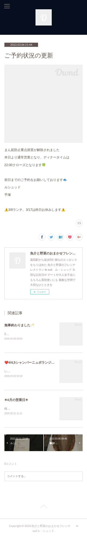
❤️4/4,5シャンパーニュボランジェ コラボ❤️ (36, 363)
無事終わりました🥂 (19, 325)
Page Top (43, 508)
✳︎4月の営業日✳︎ (16, 400)
